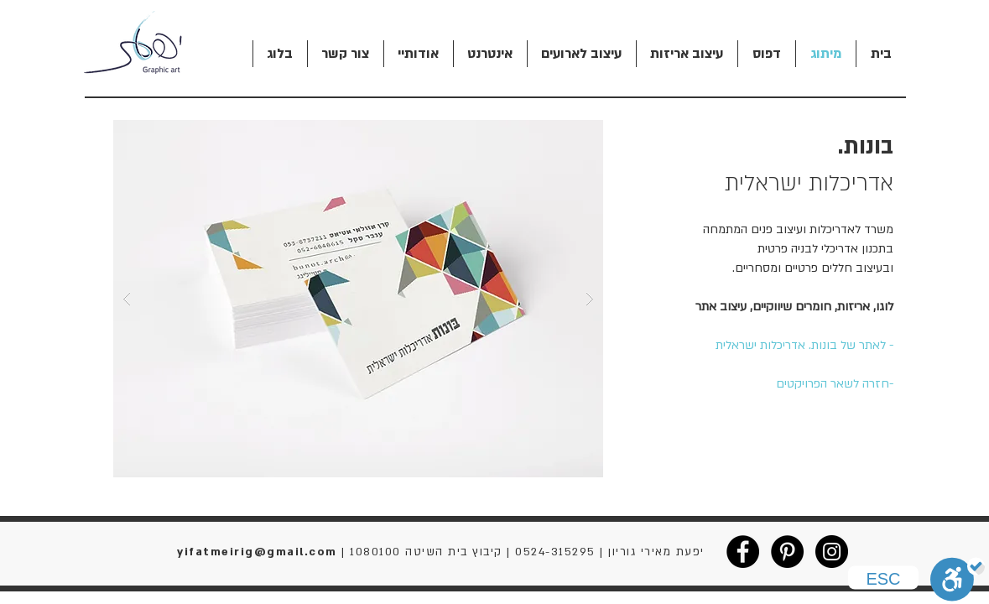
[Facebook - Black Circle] (742, 551)
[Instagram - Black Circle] (831, 551)
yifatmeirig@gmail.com (257, 552)
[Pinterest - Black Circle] (787, 551)
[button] (358, 298)
